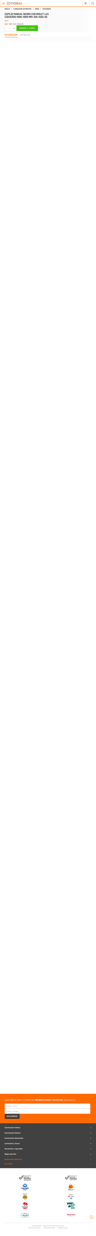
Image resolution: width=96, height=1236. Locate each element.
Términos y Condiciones (35, 1233)
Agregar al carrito (27, 28)
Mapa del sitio (10, 1160)
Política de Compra (63, 1233)
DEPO (6, 21)
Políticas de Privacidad (49, 1233)
